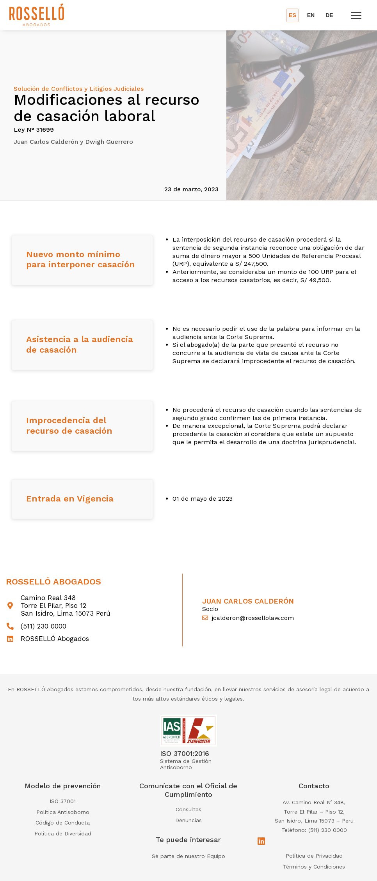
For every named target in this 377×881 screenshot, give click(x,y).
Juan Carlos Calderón (248, 601)
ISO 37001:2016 (184, 753)
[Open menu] (356, 15)
